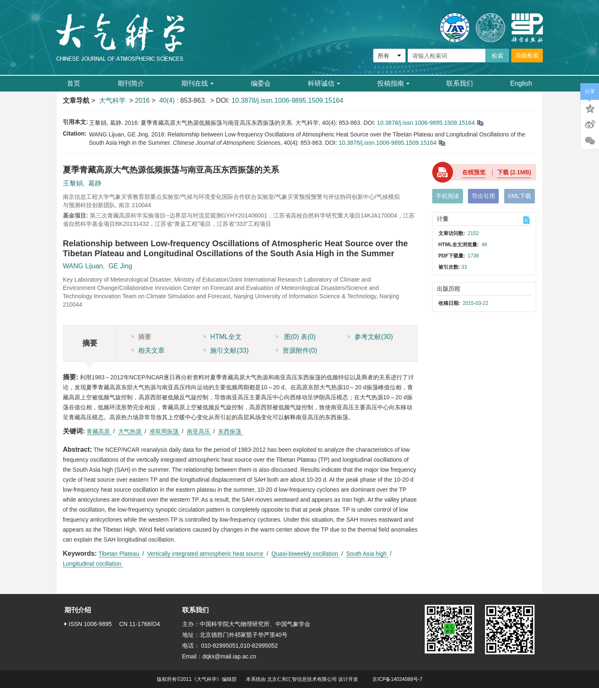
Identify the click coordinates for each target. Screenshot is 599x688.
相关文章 (148, 350)
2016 (142, 100)
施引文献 (225, 350)
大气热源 (130, 431)
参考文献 (370, 336)
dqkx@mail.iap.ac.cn (229, 656)
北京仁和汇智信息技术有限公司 (302, 679)
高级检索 (527, 55)
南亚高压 (199, 431)
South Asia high (367, 553)
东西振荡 (230, 431)
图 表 (296, 336)
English (521, 83)
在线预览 (473, 172)
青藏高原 (99, 431)
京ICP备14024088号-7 (397, 679)
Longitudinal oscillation (93, 563)
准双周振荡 (164, 431)
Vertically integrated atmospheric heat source (206, 553)
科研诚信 (324, 83)
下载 (514, 172)
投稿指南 (393, 83)
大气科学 (112, 100)
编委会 (261, 83)
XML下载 (519, 196)
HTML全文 (222, 336)
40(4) (168, 100)
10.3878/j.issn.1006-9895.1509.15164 (288, 100)
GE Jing (120, 266)
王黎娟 (73, 183)
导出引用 (483, 196)
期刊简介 (131, 83)
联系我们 (459, 83)
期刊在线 (197, 83)
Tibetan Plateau (120, 553)
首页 (73, 83)
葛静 (94, 183)
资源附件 (296, 350)
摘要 (141, 336)
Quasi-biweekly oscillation (306, 553)
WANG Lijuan (83, 266)
